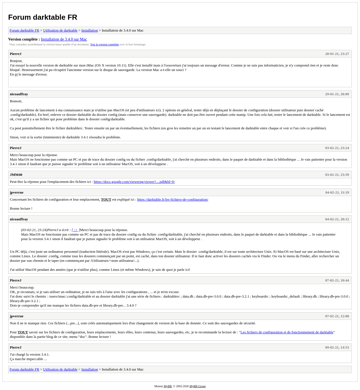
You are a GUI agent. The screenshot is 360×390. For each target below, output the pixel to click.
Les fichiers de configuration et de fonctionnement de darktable (286, 332)
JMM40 (16, 174)
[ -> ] (75, 230)
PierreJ (15, 54)
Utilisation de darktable (60, 30)
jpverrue (16, 192)
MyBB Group (197, 386)
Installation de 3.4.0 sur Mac (64, 39)
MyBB (168, 386)
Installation (89, 30)
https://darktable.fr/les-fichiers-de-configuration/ (172, 199)
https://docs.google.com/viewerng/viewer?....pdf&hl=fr (134, 182)
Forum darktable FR (42, 17)
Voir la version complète (104, 44)
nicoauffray (19, 94)
